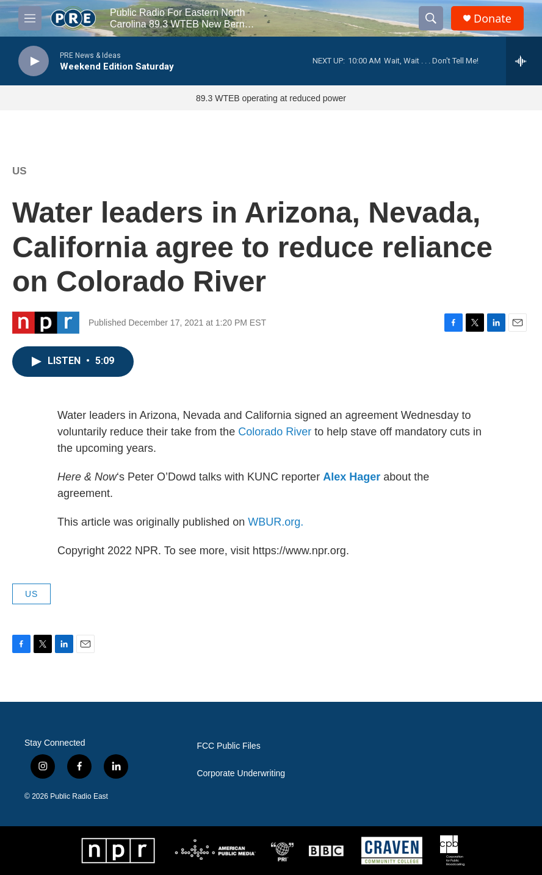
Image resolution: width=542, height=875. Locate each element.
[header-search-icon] (431, 18)
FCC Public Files (228, 746)
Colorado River (274, 432)
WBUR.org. (275, 522)
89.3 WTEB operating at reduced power (271, 98)
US (19, 171)
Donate (492, 18)
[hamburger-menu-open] (30, 18)
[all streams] (524, 61)
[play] (33, 61)
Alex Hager (351, 477)
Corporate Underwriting (241, 773)
